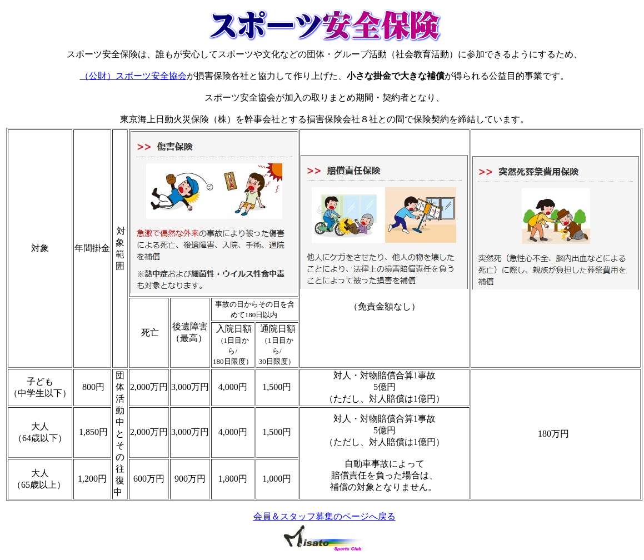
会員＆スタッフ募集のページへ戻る (324, 516)
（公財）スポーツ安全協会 (133, 76)
